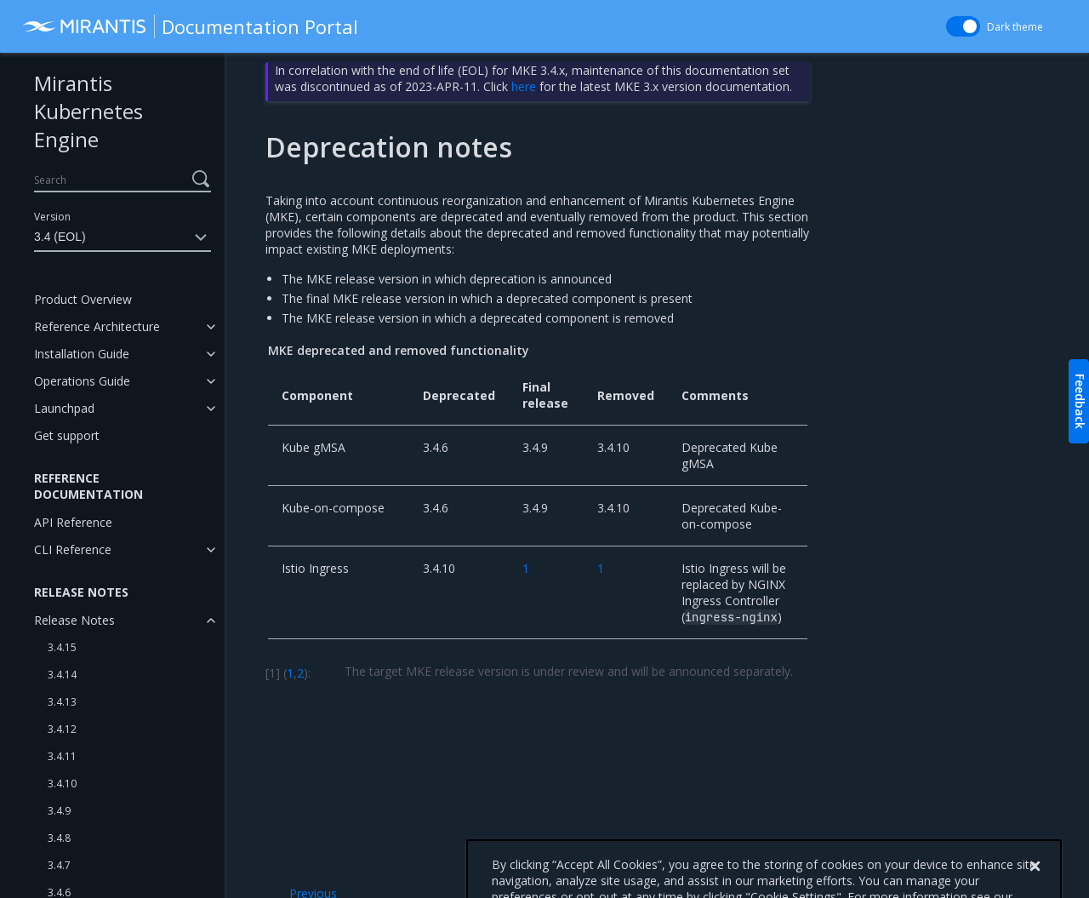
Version (52, 216)
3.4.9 (59, 811)
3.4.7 (59, 865)
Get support (67, 435)
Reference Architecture (97, 326)
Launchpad (64, 408)
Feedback (1080, 401)
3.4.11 (62, 756)
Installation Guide (81, 354)
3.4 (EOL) (122, 237)
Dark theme (1015, 27)
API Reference (73, 522)
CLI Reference (72, 549)
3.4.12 (62, 729)
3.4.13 (62, 702)
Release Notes (74, 620)
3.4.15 (62, 647)
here (523, 86)
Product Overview (83, 299)
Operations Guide (82, 381)
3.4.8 (59, 838)
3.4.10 (62, 783)
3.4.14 (62, 674)
